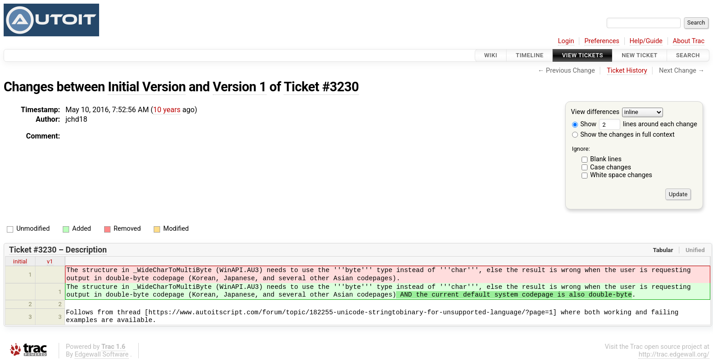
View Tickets (582, 55)
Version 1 (239, 86)
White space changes (621, 175)
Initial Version (147, 86)
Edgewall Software (102, 354)
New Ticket (640, 55)
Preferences (601, 41)
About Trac (689, 41)
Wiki (490, 55)
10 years (167, 109)
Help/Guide (646, 41)
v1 (50, 261)
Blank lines (606, 159)
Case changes (610, 167)
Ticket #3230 (321, 86)
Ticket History (627, 70)
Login (566, 41)
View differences (595, 112)
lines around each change (648, 124)
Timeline (529, 55)
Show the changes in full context (623, 135)
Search (688, 55)
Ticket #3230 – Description (58, 249)
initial (20, 261)
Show (584, 124)
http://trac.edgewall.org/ (673, 354)
